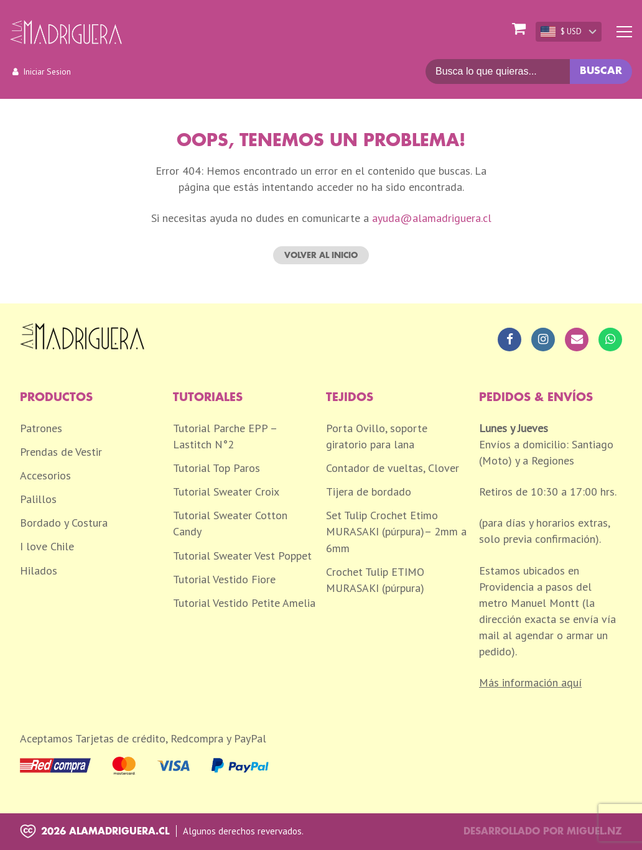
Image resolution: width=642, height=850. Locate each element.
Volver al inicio (321, 255)
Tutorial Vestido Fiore (224, 579)
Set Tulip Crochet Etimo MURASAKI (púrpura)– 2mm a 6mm (396, 531)
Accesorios (45, 475)
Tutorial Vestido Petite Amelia (244, 603)
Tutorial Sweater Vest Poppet (242, 555)
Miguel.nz (594, 831)
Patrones (41, 428)
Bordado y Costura (64, 522)
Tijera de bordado (368, 491)
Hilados (38, 570)
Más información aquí (530, 682)
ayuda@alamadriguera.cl (431, 218)
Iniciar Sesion (47, 71)
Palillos (38, 499)
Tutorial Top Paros (216, 468)
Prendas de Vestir (61, 452)
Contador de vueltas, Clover (392, 468)
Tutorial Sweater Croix (226, 491)
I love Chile (47, 546)
